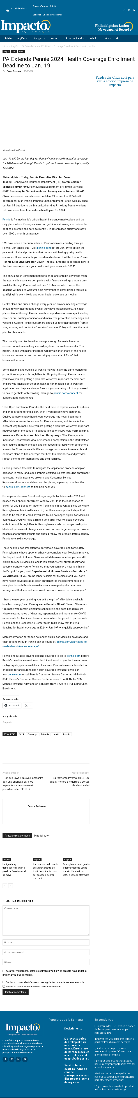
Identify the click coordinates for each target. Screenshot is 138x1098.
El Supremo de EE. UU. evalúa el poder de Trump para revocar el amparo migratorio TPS (114, 1029)
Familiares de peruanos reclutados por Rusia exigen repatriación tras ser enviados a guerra (114, 1061)
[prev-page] (5, 886)
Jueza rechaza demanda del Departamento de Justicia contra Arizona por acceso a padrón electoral (45, 871)
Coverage (32, 734)
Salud (21, 51)
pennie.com (44, 247)
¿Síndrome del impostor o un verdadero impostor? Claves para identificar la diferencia (115, 1049)
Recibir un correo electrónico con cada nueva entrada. (34, 986)
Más (14, 51)
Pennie (6, 219)
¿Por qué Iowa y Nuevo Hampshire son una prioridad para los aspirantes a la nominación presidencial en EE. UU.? (23, 783)
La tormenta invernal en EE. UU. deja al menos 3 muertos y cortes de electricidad (69, 781)
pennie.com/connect (66, 393)
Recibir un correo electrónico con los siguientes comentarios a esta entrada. (45, 982)
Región (14, 46)
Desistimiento (74, 1028)
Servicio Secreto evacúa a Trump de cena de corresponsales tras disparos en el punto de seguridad (76, 1071)
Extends (45, 734)
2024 (21, 734)
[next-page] (10, 886)
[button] (117, 38)
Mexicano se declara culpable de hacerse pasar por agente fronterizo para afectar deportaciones (113, 1073)
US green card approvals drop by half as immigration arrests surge (115, 1083)
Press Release (14, 71)
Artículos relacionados (17, 835)
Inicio (5, 46)
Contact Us (129, 1095)
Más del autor (42, 835)
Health (56, 734)
